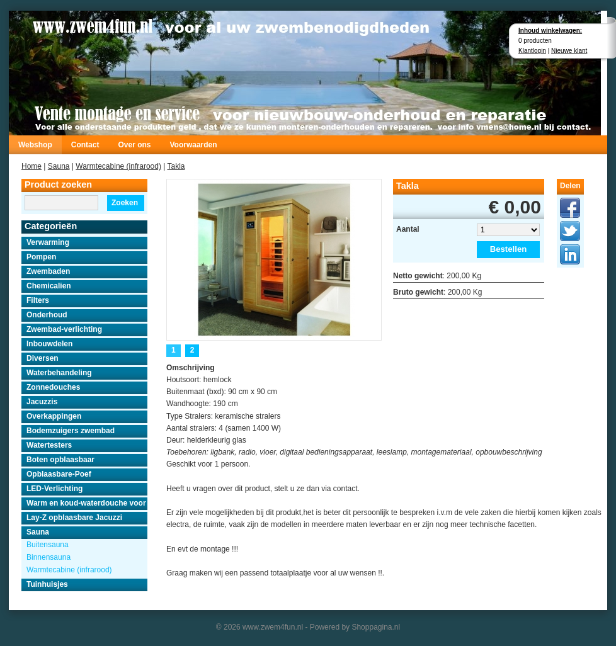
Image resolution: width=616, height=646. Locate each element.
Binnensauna (48, 557)
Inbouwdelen (49, 343)
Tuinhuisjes (47, 584)
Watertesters (49, 445)
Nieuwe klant (569, 50)
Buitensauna (47, 544)
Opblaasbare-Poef (58, 474)
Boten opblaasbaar (60, 459)
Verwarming (47, 242)
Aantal (407, 229)
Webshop (35, 144)
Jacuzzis (41, 401)
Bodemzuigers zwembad (70, 430)
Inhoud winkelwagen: (550, 30)
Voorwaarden (193, 144)
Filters (37, 300)
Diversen (42, 358)
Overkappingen (53, 416)
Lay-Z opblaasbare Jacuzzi (74, 517)
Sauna (59, 166)
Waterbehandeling (59, 372)
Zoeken (124, 202)
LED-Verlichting (54, 488)
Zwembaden (48, 271)
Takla (176, 166)
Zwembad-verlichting (64, 329)
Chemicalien (48, 285)
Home (31, 166)
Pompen (41, 256)
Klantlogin (532, 50)
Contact (85, 144)
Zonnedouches (53, 387)
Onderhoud (46, 314)
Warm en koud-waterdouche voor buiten (86, 503)
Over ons (134, 144)
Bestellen (508, 249)
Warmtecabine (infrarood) (118, 166)
